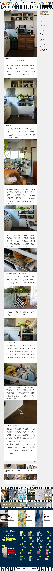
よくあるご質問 (42, 44)
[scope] (8, 7)
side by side (42, 35)
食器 (40, 20)
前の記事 (35, 461)
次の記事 (6, 461)
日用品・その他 (42, 25)
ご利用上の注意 (28, 568)
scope (41, 27)
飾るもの (41, 24)
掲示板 (41, 40)
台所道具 (41, 21)
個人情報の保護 (33, 568)
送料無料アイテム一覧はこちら (9, 561)
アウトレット (42, 16)
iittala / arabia (42, 30)
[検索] (40, 46)
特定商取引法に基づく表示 (21, 568)
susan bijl (41, 34)
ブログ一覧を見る (34, 485)
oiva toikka (41, 31)
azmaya (41, 29)
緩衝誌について (42, 39)
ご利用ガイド (42, 42)
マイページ (41, 45)
